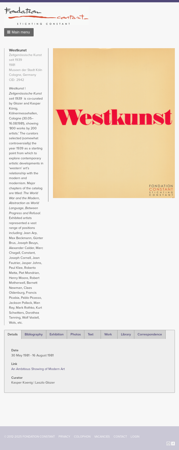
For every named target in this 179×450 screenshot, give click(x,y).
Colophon (82, 436)
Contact (120, 436)
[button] (19, 32)
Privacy (64, 436)
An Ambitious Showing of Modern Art (38, 369)
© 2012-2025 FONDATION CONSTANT (29, 436)
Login (135, 436)
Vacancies (102, 436)
